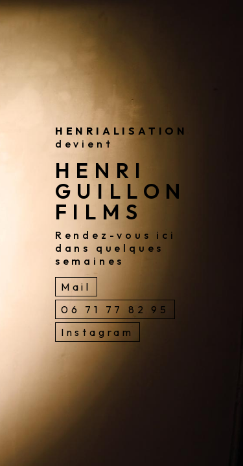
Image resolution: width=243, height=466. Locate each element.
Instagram (97, 332)
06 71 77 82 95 (115, 309)
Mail (76, 286)
